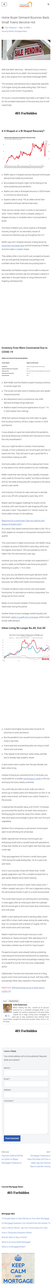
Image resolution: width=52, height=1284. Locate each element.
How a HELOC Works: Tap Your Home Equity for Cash (25, 1228)
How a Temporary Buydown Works (17, 1232)
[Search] (48, 4)
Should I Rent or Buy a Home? (14, 1237)
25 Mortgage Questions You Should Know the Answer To (26, 1223)
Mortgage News (21, 31)
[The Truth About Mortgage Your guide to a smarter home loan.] (26, 4)
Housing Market (8, 31)
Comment (9, 1101)
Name (7, 1068)
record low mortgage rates (13, 245)
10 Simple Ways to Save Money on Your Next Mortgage (25, 1218)
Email (7, 1079)
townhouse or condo (32, 778)
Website (7, 1090)
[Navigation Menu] (4, 4)
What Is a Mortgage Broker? (14, 1247)
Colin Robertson (11, 28)
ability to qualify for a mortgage (24, 617)
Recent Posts (13, 1001)
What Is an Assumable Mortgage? (16, 1242)
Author (5, 1001)
